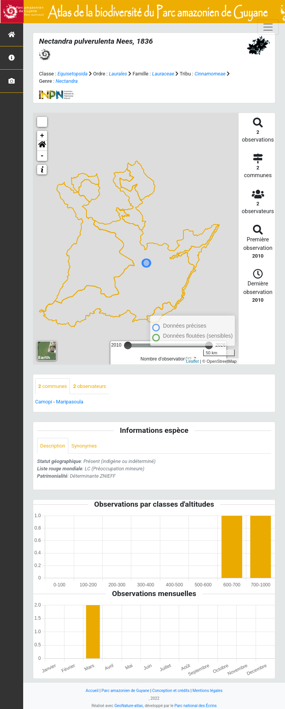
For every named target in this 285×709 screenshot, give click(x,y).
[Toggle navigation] (268, 27)
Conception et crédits (171, 690)
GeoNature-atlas (128, 705)
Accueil (92, 690)
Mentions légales (208, 690)
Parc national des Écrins (196, 705)
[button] (42, 146)
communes (52, 386)
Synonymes (84, 446)
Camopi (43, 402)
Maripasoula (69, 402)
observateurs (89, 386)
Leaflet (192, 361)
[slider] (128, 345)
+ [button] (42, 135)
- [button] (42, 156)
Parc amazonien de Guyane (125, 690)
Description (52, 446)
